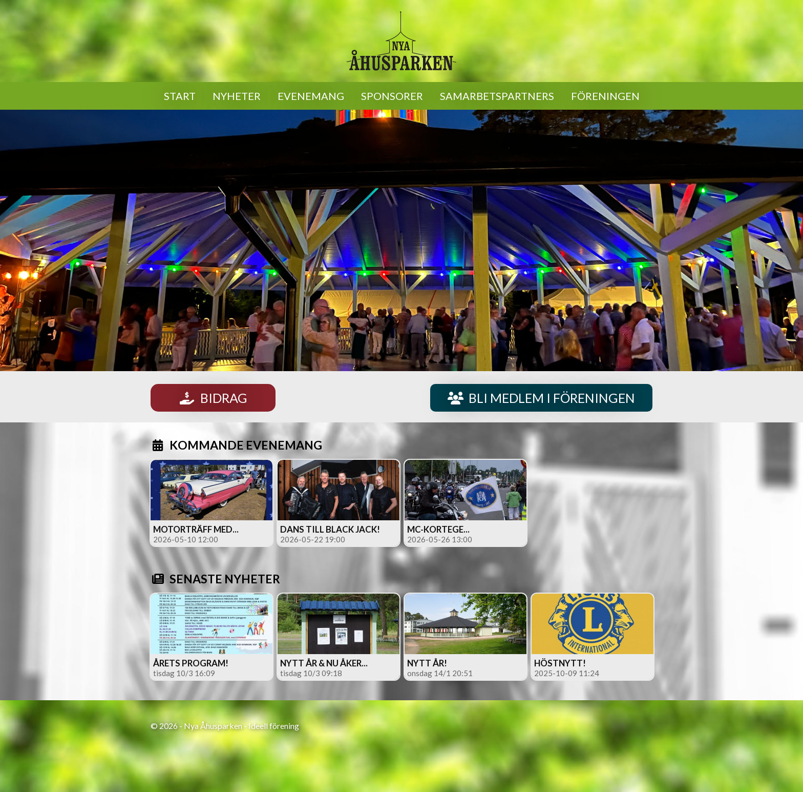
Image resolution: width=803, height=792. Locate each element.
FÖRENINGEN (605, 96)
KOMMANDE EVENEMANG (236, 445)
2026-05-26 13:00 (439, 539)
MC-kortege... (438, 529)
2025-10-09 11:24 (566, 673)
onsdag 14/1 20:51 (440, 673)
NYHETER (237, 96)
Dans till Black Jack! (330, 529)
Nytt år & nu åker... (324, 663)
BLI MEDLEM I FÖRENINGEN (541, 397)
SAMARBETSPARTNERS (497, 96)
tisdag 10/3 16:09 (184, 673)
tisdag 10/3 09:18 (311, 673)
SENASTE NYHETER (215, 579)
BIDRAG (213, 397)
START (180, 96)
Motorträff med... (196, 529)
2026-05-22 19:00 (312, 539)
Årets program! (190, 663)
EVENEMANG (311, 96)
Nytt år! (427, 663)
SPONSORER (392, 96)
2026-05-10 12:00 (185, 539)
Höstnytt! (560, 663)
